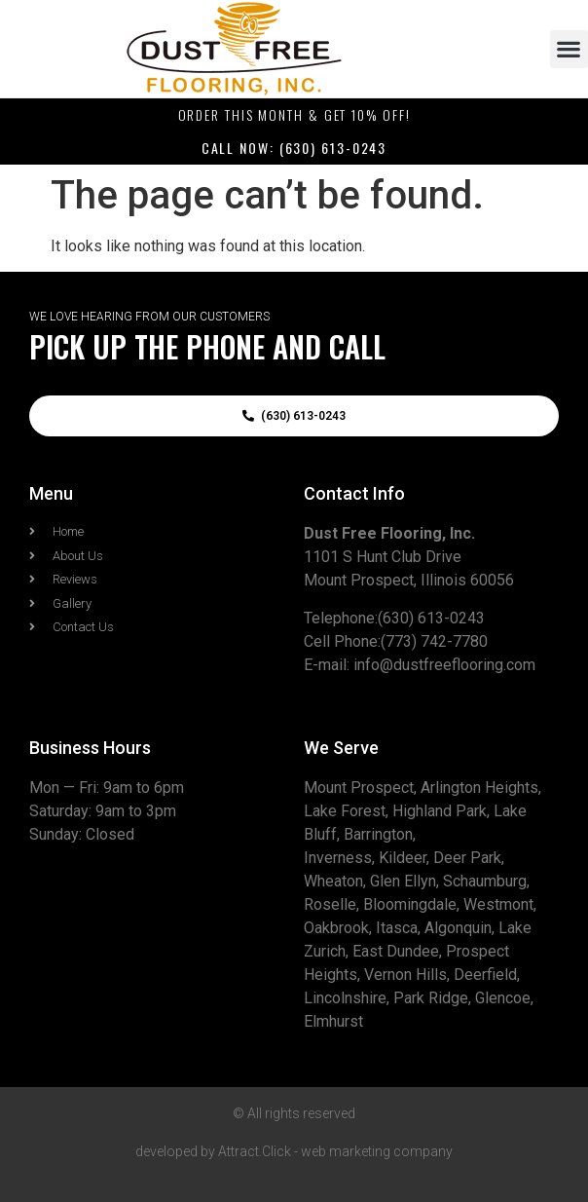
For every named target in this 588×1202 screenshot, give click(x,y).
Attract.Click (254, 1151)
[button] (569, 49)
